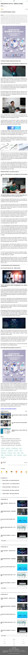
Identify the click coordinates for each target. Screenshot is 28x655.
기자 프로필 (23, 643)
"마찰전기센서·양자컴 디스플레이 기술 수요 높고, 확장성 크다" (10, 438)
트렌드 (4, 641)
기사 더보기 (26, 411)
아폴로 (2, 455)
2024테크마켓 (8, 448)
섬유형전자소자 (11, 450)
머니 (23, 639)
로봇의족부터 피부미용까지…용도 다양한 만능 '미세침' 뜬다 (10, 442)
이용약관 (13, 649)
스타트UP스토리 (14, 639)
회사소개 (10, 649)
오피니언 (14, 643)
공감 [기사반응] (2, 9)
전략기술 (25, 455)
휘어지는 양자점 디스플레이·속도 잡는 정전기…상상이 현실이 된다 (11, 445)
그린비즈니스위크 (4, 450)
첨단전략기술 (20, 455)
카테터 (21, 450)
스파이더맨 (16, 450)
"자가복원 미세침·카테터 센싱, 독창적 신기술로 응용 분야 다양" (10, 443)
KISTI (15, 455)
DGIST (21, 448)
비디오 (14, 641)
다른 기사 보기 (25, 462)
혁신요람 (5, 643)
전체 (4, 639)
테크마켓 (3, 448)
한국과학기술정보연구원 (8, 455)
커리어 (23, 641)
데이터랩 (14, 645)
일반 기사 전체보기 (3, 540)
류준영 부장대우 (4, 462)
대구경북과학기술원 (15, 448)
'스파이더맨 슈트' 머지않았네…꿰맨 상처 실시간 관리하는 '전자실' (11, 440)
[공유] (25, 9)
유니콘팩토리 (3, 457)
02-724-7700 (23, 651)
